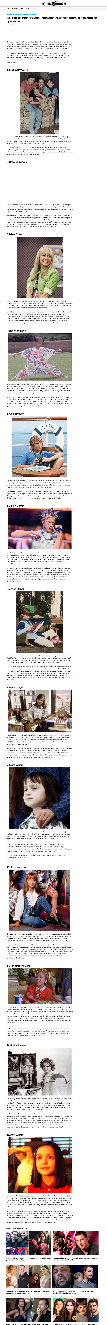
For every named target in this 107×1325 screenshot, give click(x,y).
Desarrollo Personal (11, 15)
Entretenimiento (20, 15)
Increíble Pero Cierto (30, 15)
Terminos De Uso (65, 1317)
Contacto (40, 1317)
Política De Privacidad (52, 1317)
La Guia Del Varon (53, 3)
